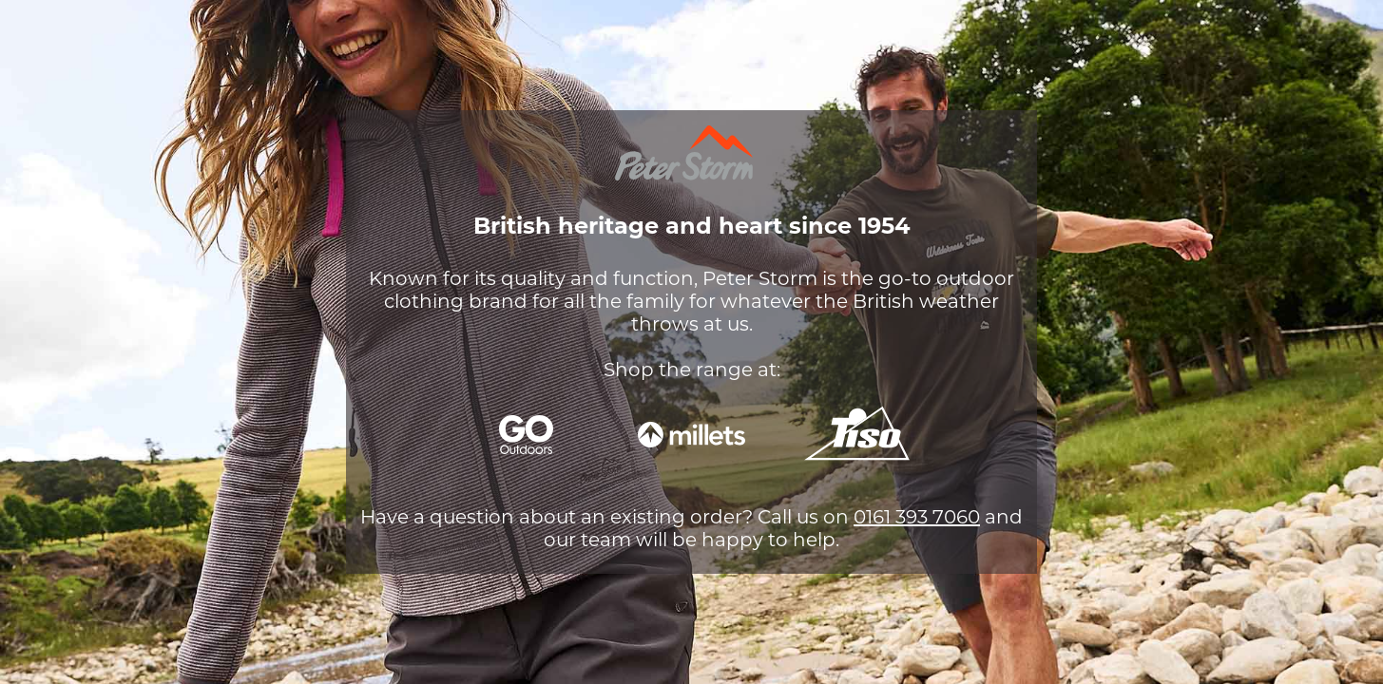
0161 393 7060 (917, 516)
